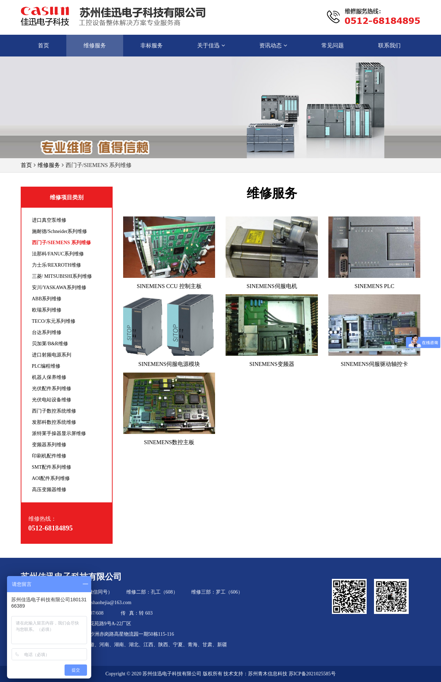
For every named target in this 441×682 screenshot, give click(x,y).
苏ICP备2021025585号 (312, 673)
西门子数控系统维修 (54, 411)
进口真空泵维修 (49, 220)
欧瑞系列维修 (46, 310)
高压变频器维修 (49, 489)
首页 (26, 165)
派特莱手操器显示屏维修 (59, 433)
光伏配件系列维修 (51, 388)
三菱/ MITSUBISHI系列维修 (62, 276)
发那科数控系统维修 (54, 422)
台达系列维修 (46, 332)
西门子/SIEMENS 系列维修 (61, 242)
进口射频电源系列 (51, 354)
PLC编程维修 (46, 366)
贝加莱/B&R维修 (50, 343)
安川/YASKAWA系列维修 (59, 287)
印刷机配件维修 (49, 456)
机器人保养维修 (49, 377)
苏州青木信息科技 (267, 673)
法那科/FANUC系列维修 (58, 253)
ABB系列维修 (47, 298)
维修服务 (49, 165)
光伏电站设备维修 (51, 399)
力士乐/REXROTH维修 (56, 265)
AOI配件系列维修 (51, 478)
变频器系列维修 (49, 444)
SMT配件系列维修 (52, 467)
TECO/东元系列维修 (53, 321)
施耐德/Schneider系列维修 (59, 231)
